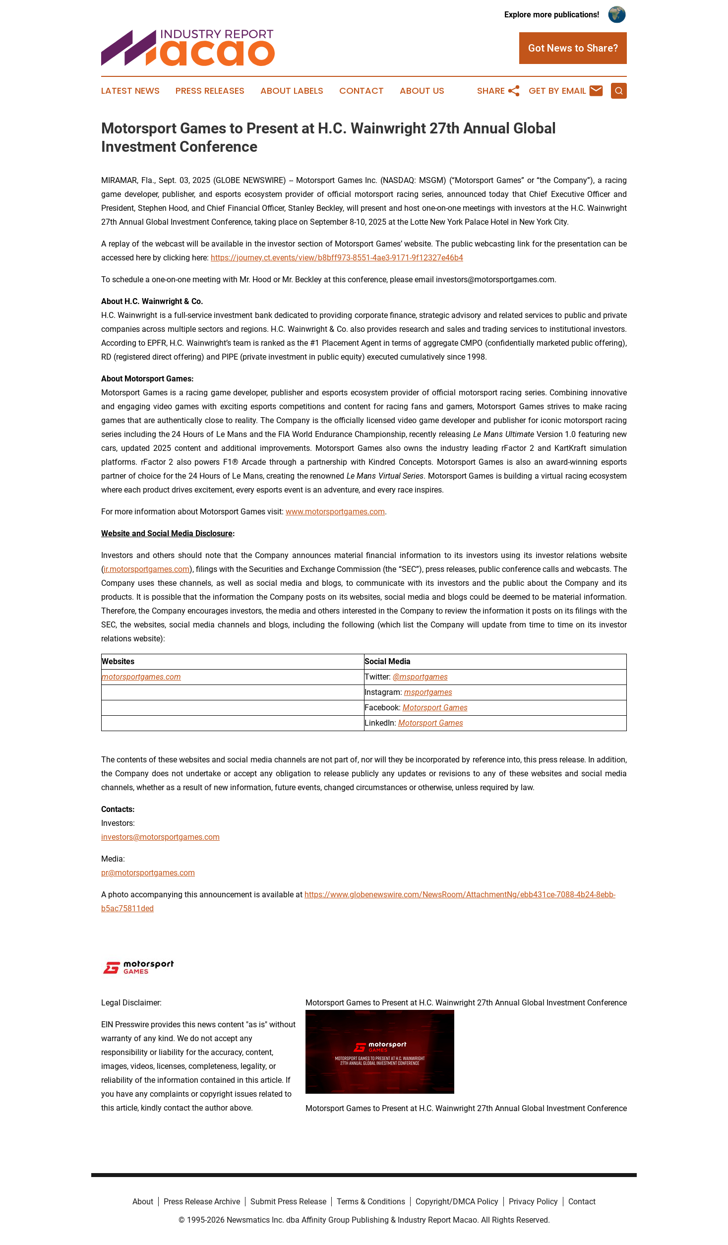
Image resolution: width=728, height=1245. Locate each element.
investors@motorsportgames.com (160, 837)
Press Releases (210, 90)
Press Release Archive (202, 1201)
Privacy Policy (533, 1201)
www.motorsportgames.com (335, 511)
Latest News (130, 90)
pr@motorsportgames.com (148, 872)
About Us (422, 90)
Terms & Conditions (371, 1201)
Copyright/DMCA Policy (457, 1201)
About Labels (291, 90)
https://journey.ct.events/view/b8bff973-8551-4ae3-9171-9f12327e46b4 (337, 257)
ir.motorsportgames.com (146, 569)
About (142, 1201)
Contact (361, 90)
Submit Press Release (288, 1201)
